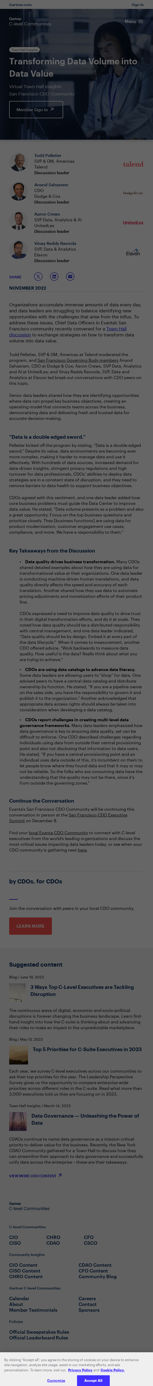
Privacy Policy (80, 1375)
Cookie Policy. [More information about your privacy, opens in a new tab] (113, 1375)
